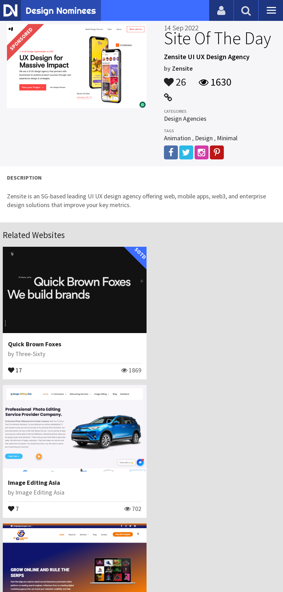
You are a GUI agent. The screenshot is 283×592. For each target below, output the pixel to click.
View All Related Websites (141, 529)
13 (15, 498)
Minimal (227, 138)
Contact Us (40, 559)
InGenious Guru (29, 473)
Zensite (182, 68)
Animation (177, 138)
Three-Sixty (30, 349)
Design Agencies (185, 119)
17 (15, 364)
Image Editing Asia (176, 339)
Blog (15, 559)
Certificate (74, 559)
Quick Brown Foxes (34, 339)
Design (204, 138)
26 (175, 78)
